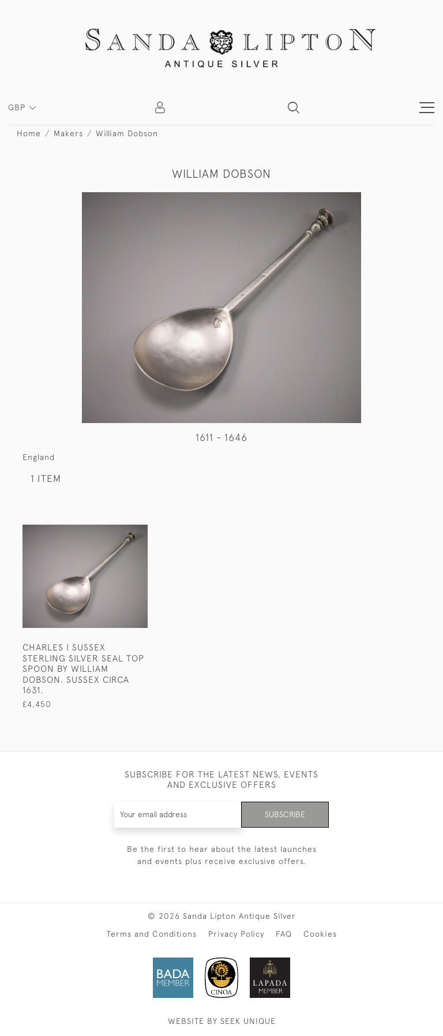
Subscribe (285, 814)
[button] (294, 107)
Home (29, 133)
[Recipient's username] (178, 815)
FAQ (284, 933)
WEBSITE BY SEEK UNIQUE (222, 1021)
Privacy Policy (236, 933)
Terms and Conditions (152, 933)
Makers (68, 133)
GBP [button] (18, 107)
